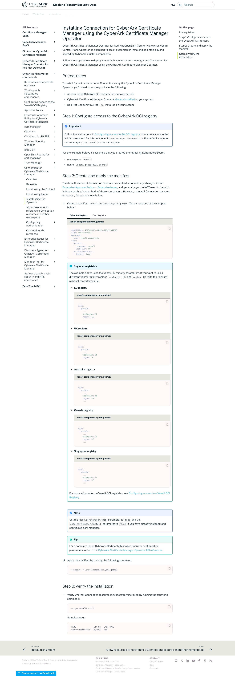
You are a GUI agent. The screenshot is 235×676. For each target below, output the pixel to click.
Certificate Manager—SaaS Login (110, 665)
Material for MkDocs (41, 663)
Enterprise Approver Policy (78, 187)
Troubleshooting (89, 13)
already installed (125, 99)
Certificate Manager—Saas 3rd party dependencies (118, 668)
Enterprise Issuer (107, 187)
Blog (152, 665)
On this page (186, 27)
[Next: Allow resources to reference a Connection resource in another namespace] (158, 649)
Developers (71, 13)
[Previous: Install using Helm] (39, 649)
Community (154, 668)
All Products (54, 13)
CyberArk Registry (79, 215)
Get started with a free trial (107, 661)
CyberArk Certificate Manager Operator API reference (130, 550)
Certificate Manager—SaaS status (110, 672)
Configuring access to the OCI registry (117, 134)
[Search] (195, 4)
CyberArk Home (156, 661)
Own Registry (99, 215)
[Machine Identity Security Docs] (35, 5)
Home (25, 13)
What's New (38, 13)
